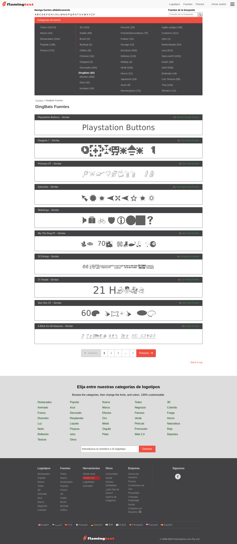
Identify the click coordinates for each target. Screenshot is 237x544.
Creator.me (88, 478)
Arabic (83, 33)
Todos (43, 27)
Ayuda (109, 478)
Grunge (125, 44)
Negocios (140, 407)
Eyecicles (43, 186)
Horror (124, 73)
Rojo (169, 428)
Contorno (167, 33)
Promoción (141, 428)
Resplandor (77, 418)
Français (82, 524)
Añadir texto (89, 474)
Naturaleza (173, 423)
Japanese (126, 79)
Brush (83, 38)
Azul (72, 407)
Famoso (139, 412)
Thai (164, 84)
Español (166, 524)
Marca (106, 407)
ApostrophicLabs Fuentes (187, 187)
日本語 (121, 524)
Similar (66, 117)
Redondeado (169, 44)
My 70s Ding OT (46, 233)
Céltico (83, 50)
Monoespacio (128, 90)
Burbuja (84, 44)
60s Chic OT (44, 302)
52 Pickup (43, 256)
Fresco (44, 50)
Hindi (123, 67)
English (43, 524)
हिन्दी (109, 524)
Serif (164, 67)
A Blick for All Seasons (50, 326)
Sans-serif (167, 56)
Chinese (84, 56)
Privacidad (133, 493)
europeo (84, 88)
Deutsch (96, 524)
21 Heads (43, 279)
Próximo (146, 353)
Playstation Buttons (49, 117)
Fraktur (125, 38)
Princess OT (44, 163)
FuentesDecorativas (132, 33)
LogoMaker (88, 482)
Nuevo (43, 33)
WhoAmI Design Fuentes (188, 117)
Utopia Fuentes (192, 326)
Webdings (43, 210)
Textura (42, 439)
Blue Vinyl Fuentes (190, 163)
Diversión (43, 418)
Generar (147, 448)
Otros (73, 439)
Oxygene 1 (44, 140)
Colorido (172, 407)
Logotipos (174, 4)
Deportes (172, 434)
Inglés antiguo (169, 27)
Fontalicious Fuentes (190, 256)
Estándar (167, 73)
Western (166, 90)
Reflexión (43, 434)
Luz (40, 423)
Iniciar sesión (219, 4)
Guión (165, 61)
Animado (43, 407)
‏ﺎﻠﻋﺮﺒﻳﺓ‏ (57, 524)
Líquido (74, 423)
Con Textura (168, 79)
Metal (105, 423)
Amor (124, 84)
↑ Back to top (195, 362)
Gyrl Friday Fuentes (190, 280)
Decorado (85, 67)
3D (81, 27)
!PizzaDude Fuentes (190, 140)
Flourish (125, 27)
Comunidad (112, 474)
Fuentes (187, 4)
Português (136, 524)
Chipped (84, 61)
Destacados (46, 38)
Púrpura (75, 428)
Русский (152, 524)
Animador (88, 486)
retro (164, 38)
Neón (41, 428)
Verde (138, 418)
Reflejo (124, 61)
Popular (44, 44)
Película (139, 423)
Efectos (106, 412)
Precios (200, 4)
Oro (104, 418)
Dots (82, 82)
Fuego (170, 412)
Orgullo (106, 428)
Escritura (125, 50)
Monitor (84, 76)
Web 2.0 (139, 434)
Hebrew (125, 56)
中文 (68, 524)
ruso (164, 50)
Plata (105, 434)
